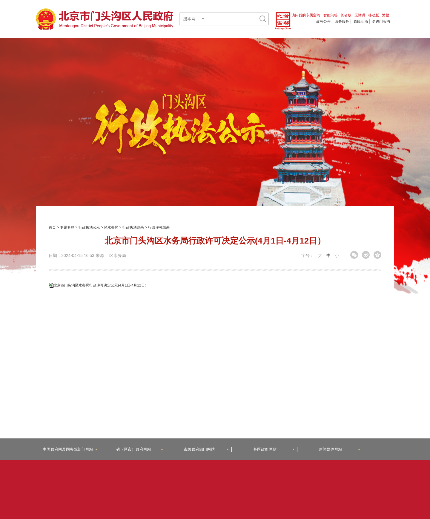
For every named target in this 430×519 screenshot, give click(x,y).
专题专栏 (67, 227)
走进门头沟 (381, 21)
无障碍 (359, 15)
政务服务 (342, 21)
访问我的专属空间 (305, 15)
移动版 (373, 15)
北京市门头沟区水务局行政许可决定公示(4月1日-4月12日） (100, 285)
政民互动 (361, 21)
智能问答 (330, 15)
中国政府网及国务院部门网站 (70, 449)
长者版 (346, 15)
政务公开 (323, 21)
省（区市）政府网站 (139, 449)
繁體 (385, 15)
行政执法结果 (133, 227)
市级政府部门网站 (206, 449)
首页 (52, 227)
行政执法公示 (89, 227)
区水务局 (111, 227)
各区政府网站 (274, 449)
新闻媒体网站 (339, 449)
